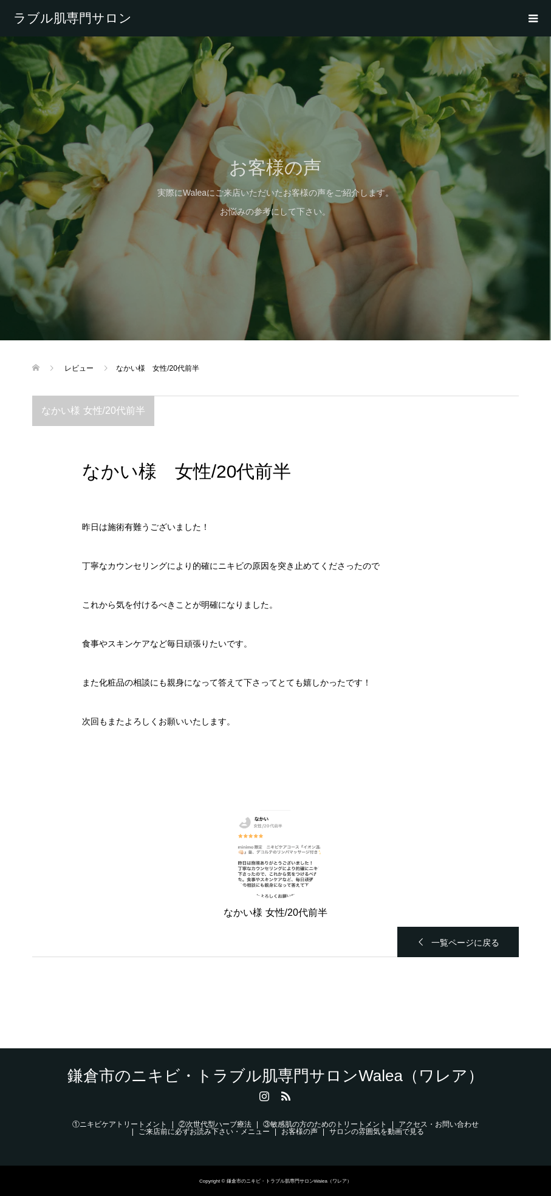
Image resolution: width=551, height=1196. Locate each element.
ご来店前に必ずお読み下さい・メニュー (204, 1131)
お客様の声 (299, 1131)
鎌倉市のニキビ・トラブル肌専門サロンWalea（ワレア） (72, 18)
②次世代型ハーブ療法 (215, 1124)
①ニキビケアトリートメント (119, 1124)
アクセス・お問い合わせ (439, 1124)
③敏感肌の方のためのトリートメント (325, 1124)
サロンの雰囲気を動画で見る (376, 1131)
